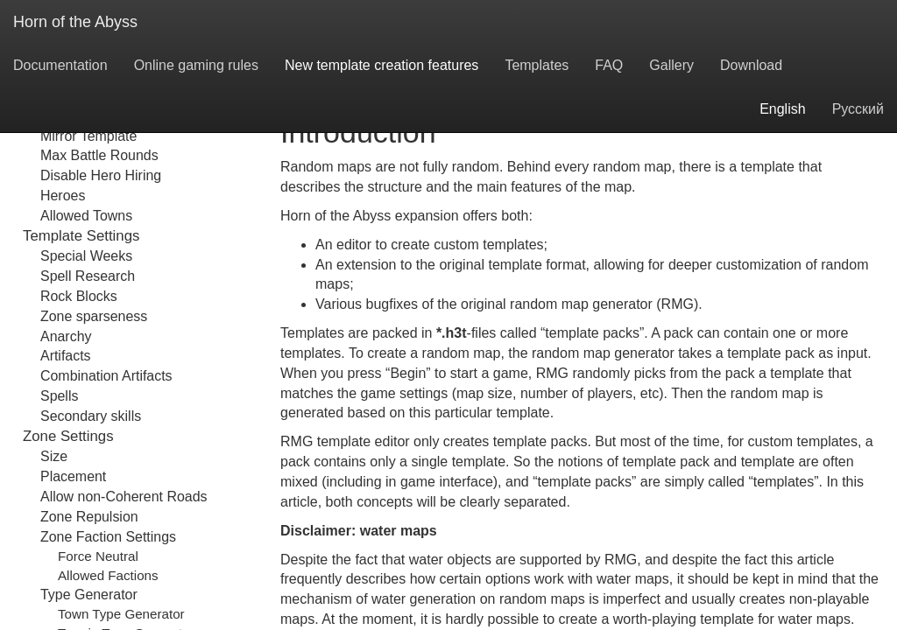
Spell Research (87, 276)
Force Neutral (98, 556)
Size (53, 456)
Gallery (671, 65)
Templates (537, 65)
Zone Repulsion (89, 516)
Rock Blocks (78, 296)
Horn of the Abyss (75, 22)
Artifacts (65, 355)
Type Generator (89, 594)
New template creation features (381, 65)
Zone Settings (68, 436)
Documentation (60, 65)
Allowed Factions (108, 575)
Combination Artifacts (106, 375)
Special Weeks (86, 255)
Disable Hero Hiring (100, 175)
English (782, 109)
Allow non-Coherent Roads (123, 496)
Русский (858, 109)
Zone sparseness (93, 316)
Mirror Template (88, 136)
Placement (73, 476)
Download (751, 65)
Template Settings (81, 236)
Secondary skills (90, 416)
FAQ (609, 65)
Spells (59, 395)
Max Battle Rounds (99, 155)
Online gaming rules (196, 65)
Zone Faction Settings (108, 536)
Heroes (62, 195)
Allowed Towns (86, 215)
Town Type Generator (121, 613)
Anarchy (65, 336)
